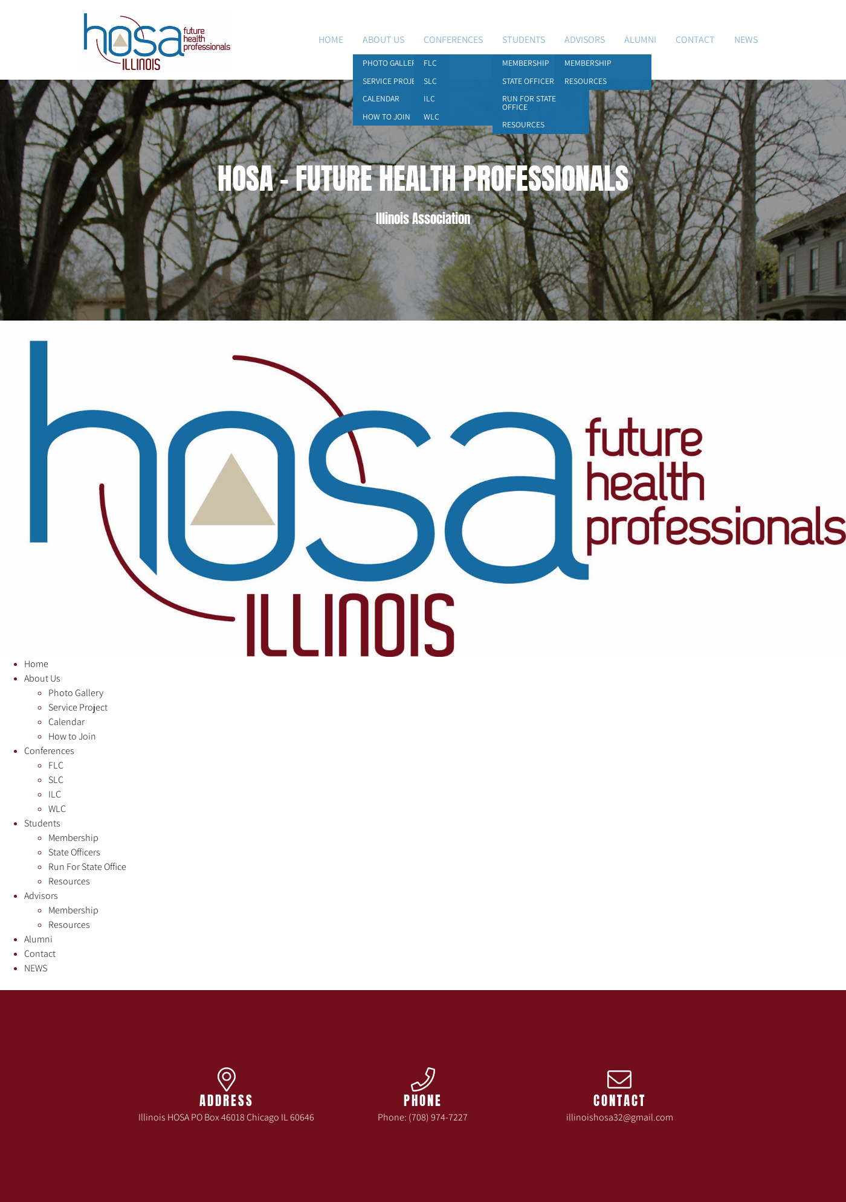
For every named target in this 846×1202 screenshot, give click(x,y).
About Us (383, 39)
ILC (54, 794)
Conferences (453, 39)
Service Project (78, 707)
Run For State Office (87, 866)
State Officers (74, 852)
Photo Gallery (75, 692)
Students (523, 39)
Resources (69, 881)
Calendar (66, 721)
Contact (695, 39)
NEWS (746, 39)
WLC (57, 808)
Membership (73, 837)
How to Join (72, 736)
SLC (55, 779)
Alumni (640, 39)
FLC (55, 765)
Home (330, 39)
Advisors (584, 39)
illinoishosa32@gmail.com (619, 1117)
